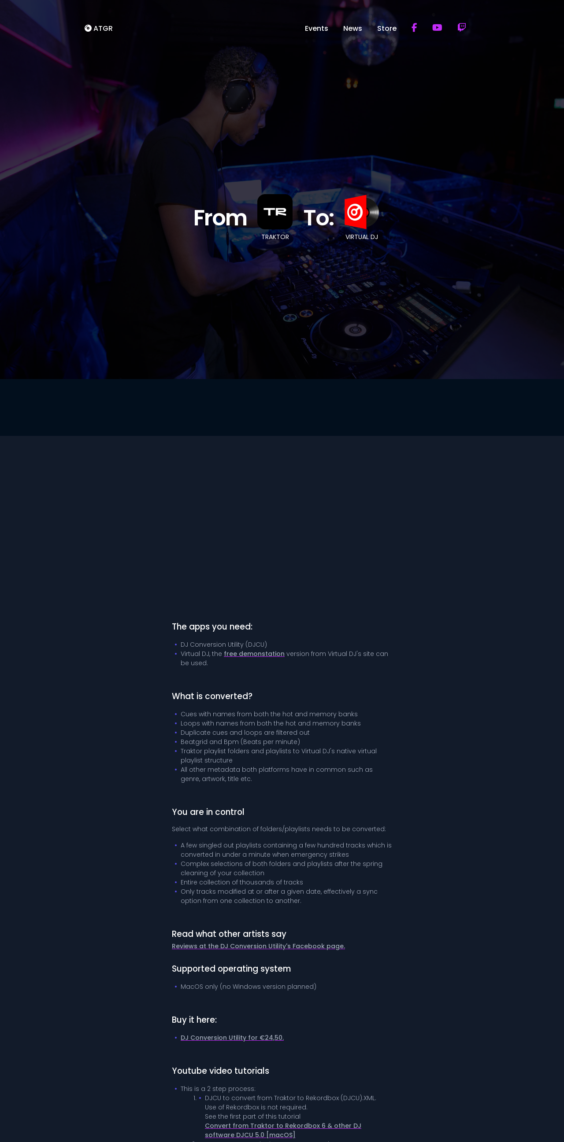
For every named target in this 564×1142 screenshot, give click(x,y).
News (352, 28)
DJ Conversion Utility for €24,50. (232, 1037)
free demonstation (254, 653)
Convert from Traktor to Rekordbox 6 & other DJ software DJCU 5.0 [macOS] (283, 1130)
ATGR (99, 28)
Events (316, 28)
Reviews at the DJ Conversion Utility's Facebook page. (258, 946)
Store (387, 28)
